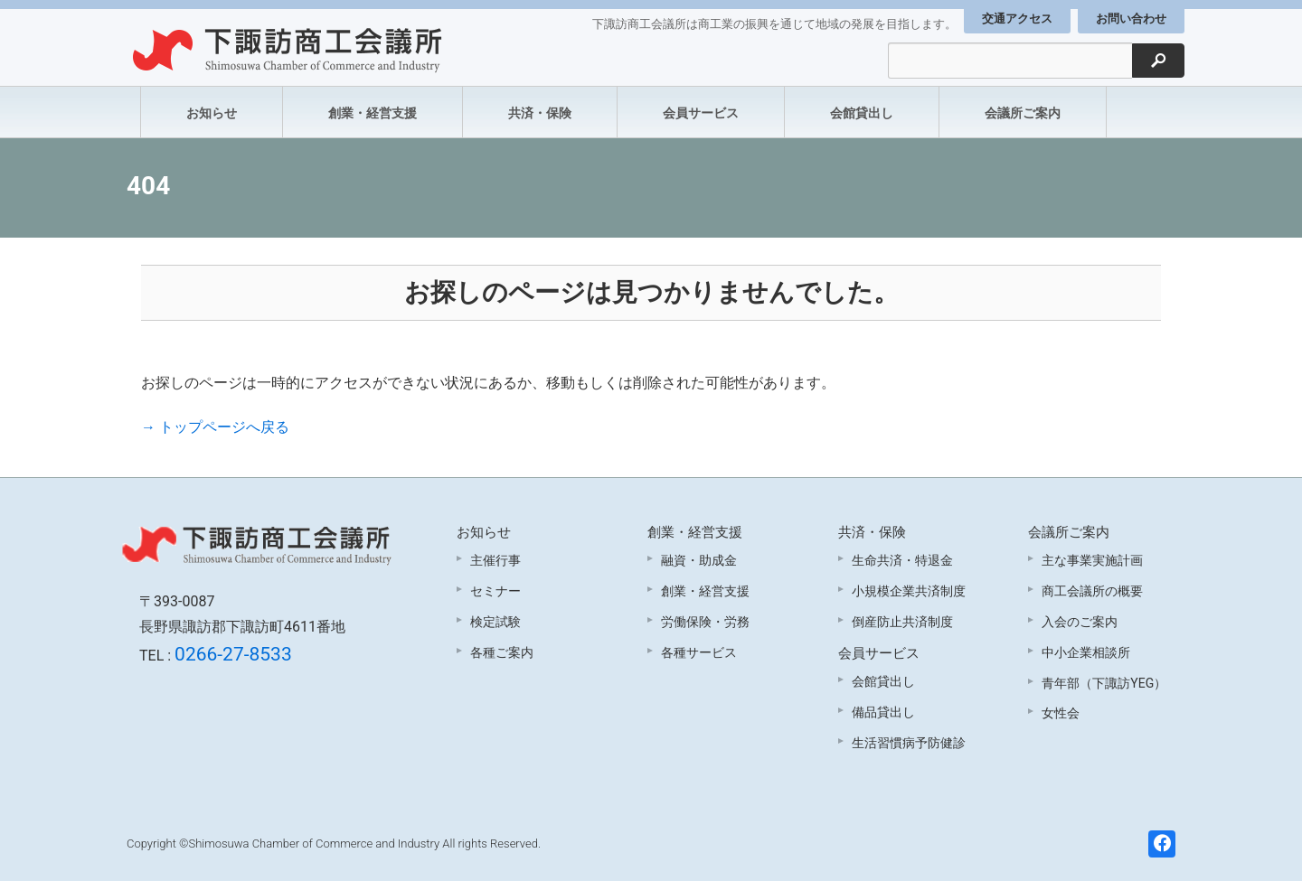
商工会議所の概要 (1092, 591)
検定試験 (495, 621)
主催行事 (495, 560)
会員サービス (701, 113)
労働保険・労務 (705, 621)
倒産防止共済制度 (902, 621)
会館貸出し (861, 113)
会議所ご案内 (1023, 113)
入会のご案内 (1080, 621)
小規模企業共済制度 (909, 591)
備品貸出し (883, 712)
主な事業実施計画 (1092, 560)
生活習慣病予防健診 (909, 743)
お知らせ (211, 113)
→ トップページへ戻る (215, 427)
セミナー (495, 591)
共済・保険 (539, 113)
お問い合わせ (1131, 18)
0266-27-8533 (233, 654)
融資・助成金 (699, 560)
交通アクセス (1017, 18)
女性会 (1061, 713)
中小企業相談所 (1086, 652)
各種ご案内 (501, 652)
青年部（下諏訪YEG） (1104, 683)
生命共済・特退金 (902, 560)
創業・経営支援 (372, 113)
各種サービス (699, 652)
